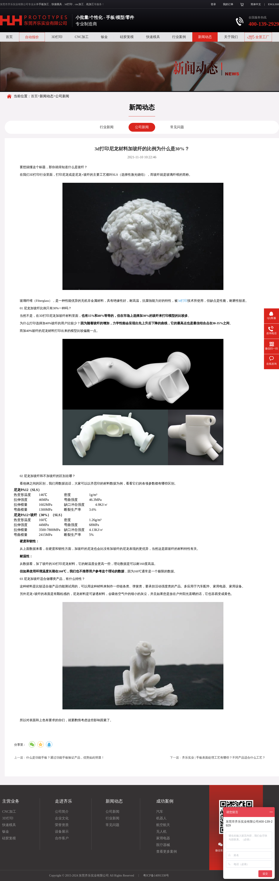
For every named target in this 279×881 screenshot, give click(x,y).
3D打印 (56, 37)
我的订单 (228, 4)
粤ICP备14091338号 (156, 875)
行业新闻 (107, 127)
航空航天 (163, 825)
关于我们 (231, 37)
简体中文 (256, 4)
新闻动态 (205, 37)
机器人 (161, 818)
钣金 (104, 37)
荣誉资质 (62, 825)
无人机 (161, 831)
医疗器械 (163, 845)
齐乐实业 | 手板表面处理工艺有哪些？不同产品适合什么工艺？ (223, 757)
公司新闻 (142, 127)
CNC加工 (82, 37)
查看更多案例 (166, 851)
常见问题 (177, 127)
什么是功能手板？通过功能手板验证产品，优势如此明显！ (65, 757)
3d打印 (182, 300)
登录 (213, 4)
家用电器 (163, 838)
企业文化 (62, 818)
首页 (9, 37)
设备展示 (62, 831)
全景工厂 (258, 37)
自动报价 (32, 37)
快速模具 (153, 37)
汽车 (159, 811)
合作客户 (62, 838)
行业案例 (179, 37)
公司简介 (62, 811)
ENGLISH (273, 4)
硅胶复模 (127, 37)
